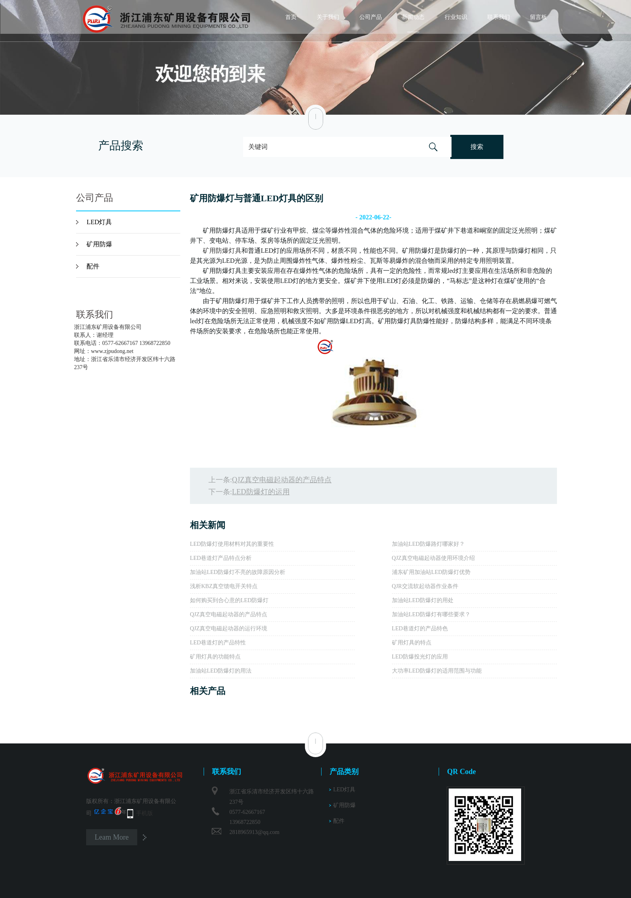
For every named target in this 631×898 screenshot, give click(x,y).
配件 (93, 266)
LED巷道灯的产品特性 (218, 643)
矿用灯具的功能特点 (215, 657)
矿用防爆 (99, 244)
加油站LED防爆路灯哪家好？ (428, 544)
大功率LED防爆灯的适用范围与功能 (437, 671)
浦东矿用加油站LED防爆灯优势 (431, 572)
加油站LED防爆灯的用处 (423, 600)
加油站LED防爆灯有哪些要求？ (431, 614)
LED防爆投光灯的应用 (420, 657)
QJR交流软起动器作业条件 (425, 586)
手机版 (144, 813)
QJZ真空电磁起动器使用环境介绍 (433, 558)
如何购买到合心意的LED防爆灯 (229, 600)
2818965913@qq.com (254, 832)
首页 (291, 17)
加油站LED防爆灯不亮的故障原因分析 (237, 572)
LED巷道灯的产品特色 (420, 629)
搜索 (476, 146)
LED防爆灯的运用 (261, 492)
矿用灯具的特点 (411, 643)
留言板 (538, 17)
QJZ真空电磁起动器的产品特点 (282, 480)
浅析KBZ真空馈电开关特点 (224, 586)
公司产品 (370, 17)
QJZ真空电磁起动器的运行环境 (228, 629)
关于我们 (328, 17)
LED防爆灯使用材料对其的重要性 (232, 544)
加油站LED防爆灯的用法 (221, 671)
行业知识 (456, 17)
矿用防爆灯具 (222, 250)
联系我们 (498, 17)
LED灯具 (99, 222)
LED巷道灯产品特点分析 (221, 558)
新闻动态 (413, 17)
